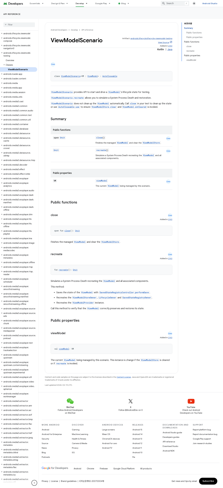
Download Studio (170, 446)
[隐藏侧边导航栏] (34, 483)
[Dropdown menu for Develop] (88, 3)
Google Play (101, 3)
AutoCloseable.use (68, 107)
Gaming (75, 429)
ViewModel (92, 76)
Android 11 (137, 448)
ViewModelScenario (70, 76)
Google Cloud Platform (124, 468)
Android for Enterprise (52, 434)
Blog (123, 3)
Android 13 (137, 438)
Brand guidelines (68, 481)
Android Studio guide (172, 432)
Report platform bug (202, 429)
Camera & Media (79, 443)
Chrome (90, 468)
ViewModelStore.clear (104, 107)
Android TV (107, 448)
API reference (12, 14)
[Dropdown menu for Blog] (129, 3)
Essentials (35, 3)
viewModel (101, 180)
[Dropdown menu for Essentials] (44, 3)
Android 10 (137, 452)
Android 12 (137, 443)
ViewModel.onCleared (134, 107)
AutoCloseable (109, 76)
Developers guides (171, 437)
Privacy (75, 448)
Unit (62, 137)
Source (45, 443)
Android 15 (137, 429)
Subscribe (208, 481)
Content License (124, 377)
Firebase (104, 468)
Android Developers (59, 30)
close (133, 103)
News (44, 448)
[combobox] (175, 3)
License (54, 481)
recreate (101, 150)
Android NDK (168, 450)
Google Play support (202, 438)
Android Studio (209, 3)
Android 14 (137, 434)
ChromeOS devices (111, 438)
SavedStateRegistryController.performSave (124, 292)
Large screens (108, 429)
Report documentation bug (205, 434)
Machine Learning (80, 434)
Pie (133, 457)
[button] (18, 33)
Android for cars (109, 443)
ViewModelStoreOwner (84, 297)
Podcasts (46, 457)
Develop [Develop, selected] (80, 3)
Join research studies (202, 443)
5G (73, 452)
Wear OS (106, 434)
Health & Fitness (79, 438)
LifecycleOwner (107, 297)
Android (45, 429)
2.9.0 (170, 46)
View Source (163, 42)
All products (146, 468)
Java (169, 49)
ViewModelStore (151, 142)
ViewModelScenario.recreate (67, 97)
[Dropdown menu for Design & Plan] (68, 3)
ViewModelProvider (83, 302)
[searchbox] (19, 24)
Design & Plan (58, 3)
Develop (74, 30)
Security (45, 438)
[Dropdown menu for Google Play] (111, 3)
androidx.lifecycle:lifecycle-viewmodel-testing (151, 38)
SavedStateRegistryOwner (136, 297)
